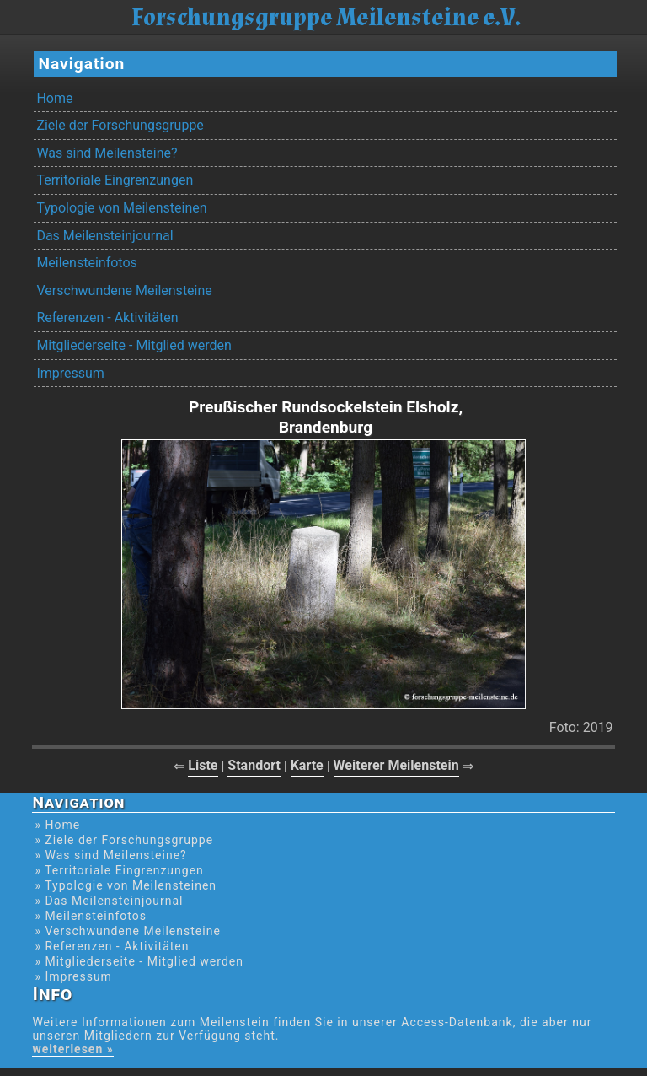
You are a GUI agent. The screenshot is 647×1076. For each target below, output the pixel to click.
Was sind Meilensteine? (106, 153)
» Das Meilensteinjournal (109, 900)
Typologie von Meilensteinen (121, 208)
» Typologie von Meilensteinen (126, 885)
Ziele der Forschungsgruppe (119, 125)
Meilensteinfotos (86, 263)
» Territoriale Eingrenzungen (119, 870)
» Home (57, 824)
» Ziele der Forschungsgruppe (124, 840)
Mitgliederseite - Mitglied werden (133, 345)
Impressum (70, 373)
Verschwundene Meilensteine (123, 290)
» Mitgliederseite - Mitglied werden (139, 961)
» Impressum (73, 976)
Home (54, 98)
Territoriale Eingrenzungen (114, 180)
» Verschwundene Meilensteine (127, 931)
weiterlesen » (72, 1049)
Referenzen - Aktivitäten (107, 317)
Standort (254, 765)
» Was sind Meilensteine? (110, 855)
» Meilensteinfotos (91, 916)
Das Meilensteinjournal (104, 236)
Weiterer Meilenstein (396, 765)
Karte (307, 765)
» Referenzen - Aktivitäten (112, 946)
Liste (202, 765)
